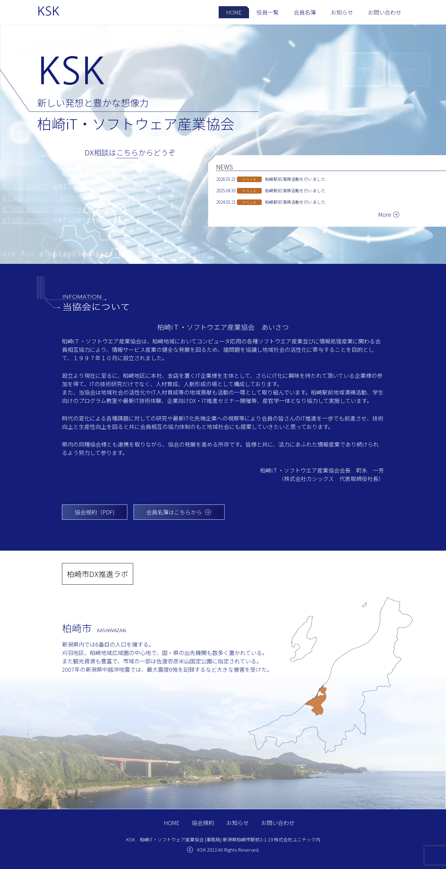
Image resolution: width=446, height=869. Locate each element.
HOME (234, 12)
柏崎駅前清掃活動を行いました (295, 179)
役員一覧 (267, 12)
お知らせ (342, 12)
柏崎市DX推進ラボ (97, 573)
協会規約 (203, 823)
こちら (127, 152)
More (384, 214)
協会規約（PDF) (95, 512)
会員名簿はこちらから (179, 512)
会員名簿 (305, 12)
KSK (48, 11)
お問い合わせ (384, 12)
